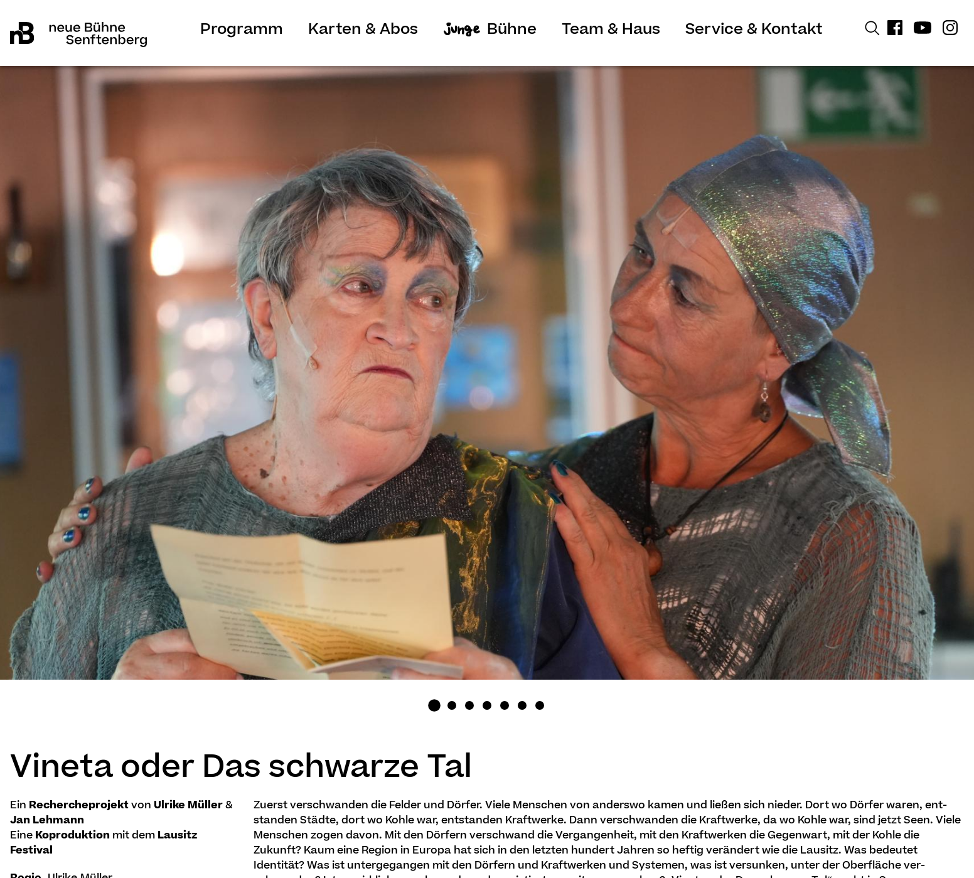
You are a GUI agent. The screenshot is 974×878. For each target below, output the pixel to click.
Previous (122, 396)
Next (852, 396)
